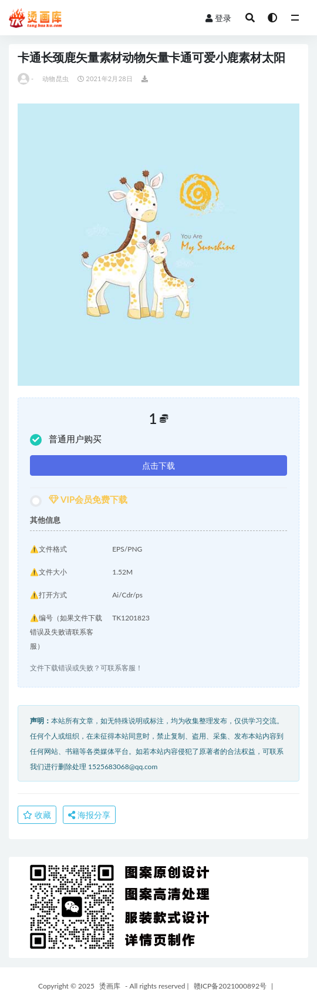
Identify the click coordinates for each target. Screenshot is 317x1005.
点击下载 (158, 465)
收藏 (37, 815)
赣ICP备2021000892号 (230, 985)
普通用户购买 (66, 439)
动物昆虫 (55, 78)
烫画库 (109, 985)
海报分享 (89, 815)
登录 (218, 18)
